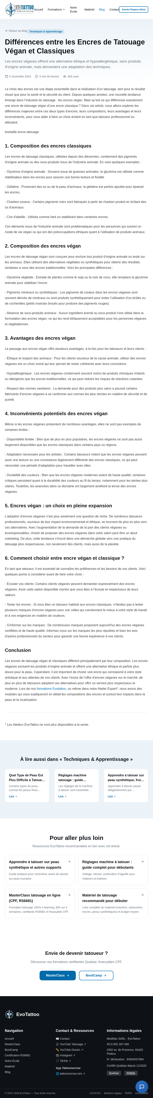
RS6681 (131, 1073)
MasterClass (57, 975)
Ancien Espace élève (133, 9)
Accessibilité (141, 1093)
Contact (114, 9)
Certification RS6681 (17, 1055)
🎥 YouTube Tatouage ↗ (71, 1044)
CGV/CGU (95, 1093)
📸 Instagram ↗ (65, 1055)
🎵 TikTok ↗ (63, 1060)
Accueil (38, 9)
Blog (102, 9)
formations (44, 688)
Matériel (89, 9)
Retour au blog (16, 30)
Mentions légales (113, 1093)
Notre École (73, 9)
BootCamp (96, 975)
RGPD (128, 1093)
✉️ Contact (62, 1038)
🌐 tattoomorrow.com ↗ (70, 1073)
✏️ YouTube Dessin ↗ (69, 1049)
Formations (56, 9)
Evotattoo (59, 688)
